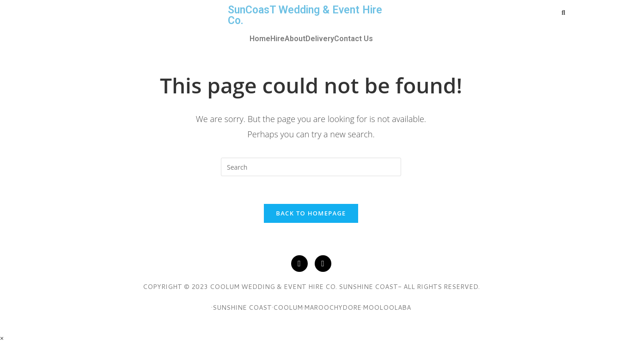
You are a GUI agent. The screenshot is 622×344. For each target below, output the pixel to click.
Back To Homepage (311, 213)
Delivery (319, 39)
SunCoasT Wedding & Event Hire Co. (305, 15)
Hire (277, 39)
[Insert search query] (311, 167)
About (295, 39)
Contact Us (353, 39)
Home (260, 39)
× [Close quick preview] (2, 338)
